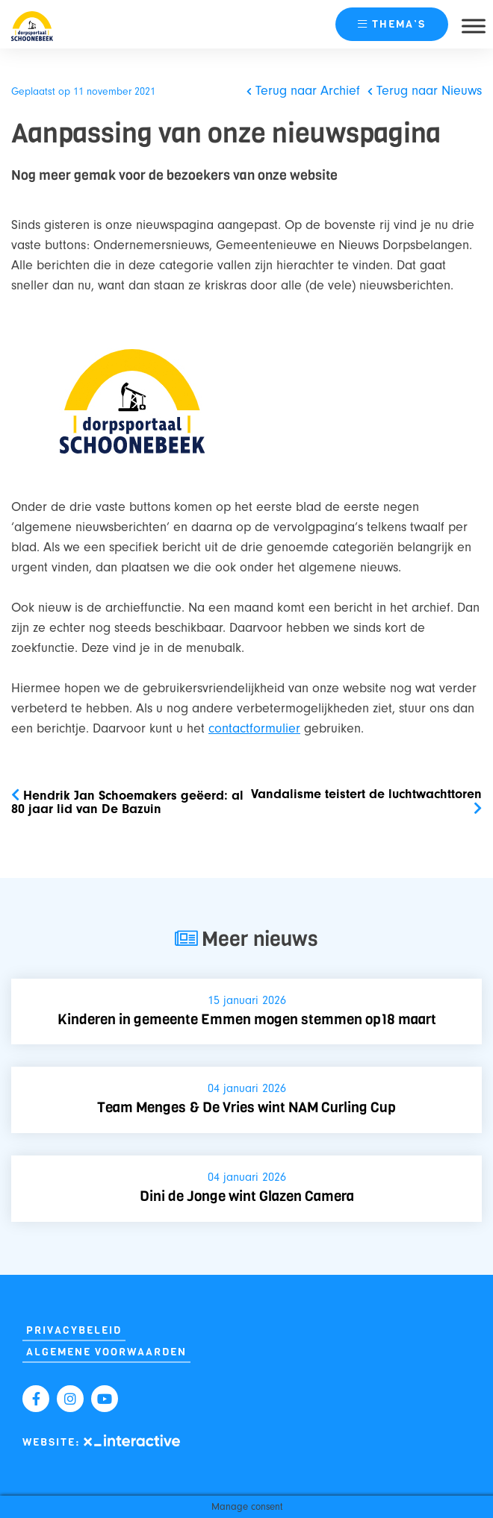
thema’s (392, 24)
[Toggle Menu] (474, 26)
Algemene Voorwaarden (106, 1352)
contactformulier (254, 728)
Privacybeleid (74, 1330)
